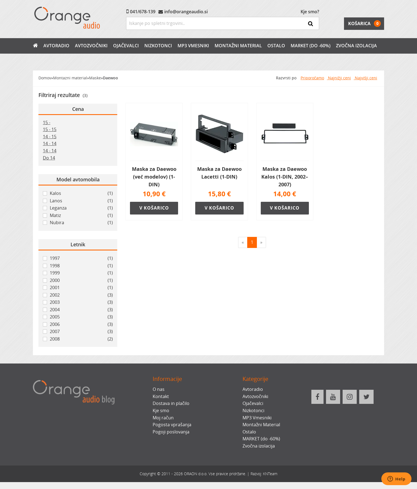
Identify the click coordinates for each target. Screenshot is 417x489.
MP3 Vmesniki (193, 46)
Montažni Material (238, 46)
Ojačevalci (126, 46)
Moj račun (163, 418)
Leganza (81, 208)
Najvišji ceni (365, 77)
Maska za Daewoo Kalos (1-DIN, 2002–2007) (284, 177)
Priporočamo (312, 77)
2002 (81, 295)
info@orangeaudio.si (186, 12)
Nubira (81, 222)
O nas (159, 389)
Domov (44, 77)
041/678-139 (142, 12)
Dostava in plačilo (171, 403)
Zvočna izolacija (356, 46)
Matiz (81, 215)
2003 (81, 302)
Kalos (81, 193)
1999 (81, 273)
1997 (81, 258)
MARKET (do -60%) (310, 46)
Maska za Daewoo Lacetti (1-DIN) (219, 173)
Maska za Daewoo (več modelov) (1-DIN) (154, 177)
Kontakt (161, 396)
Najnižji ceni (339, 77)
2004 (81, 309)
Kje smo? (310, 12)
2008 (81, 339)
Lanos (81, 201)
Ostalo (276, 46)
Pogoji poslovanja (171, 432)
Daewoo (110, 77)
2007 (81, 331)
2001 (81, 287)
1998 (81, 266)
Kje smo (161, 410)
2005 (81, 317)
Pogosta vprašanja (172, 425)
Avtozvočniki (91, 46)
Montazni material (70, 77)
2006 (81, 324)
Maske (95, 77)
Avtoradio (56, 46)
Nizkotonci (158, 46)
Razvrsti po (286, 77)
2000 (81, 280)
